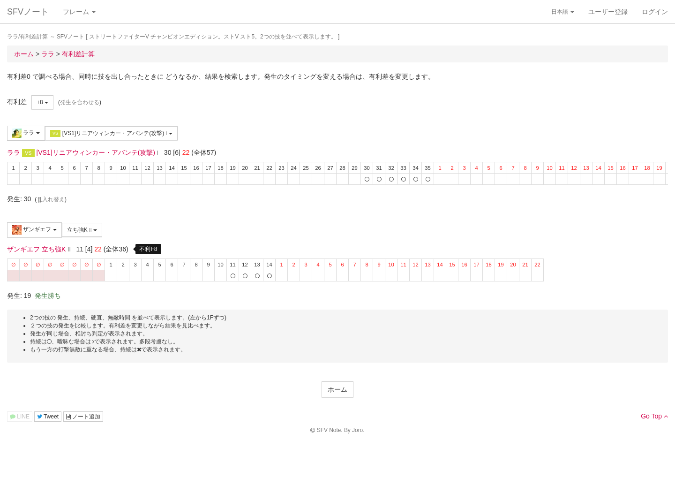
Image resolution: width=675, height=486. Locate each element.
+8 (42, 102)
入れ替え (51, 199)
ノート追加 (83, 416)
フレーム (79, 11)
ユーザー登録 (608, 11)
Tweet (48, 416)
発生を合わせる (79, 102)
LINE (20, 416)
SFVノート (28, 11)
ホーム (337, 389)
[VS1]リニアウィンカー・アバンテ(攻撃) (111, 133)
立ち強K (82, 230)
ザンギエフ (34, 230)
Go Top (654, 416)
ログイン (655, 11)
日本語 (562, 11)
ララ (26, 133)
